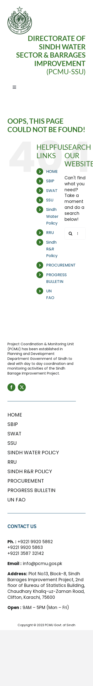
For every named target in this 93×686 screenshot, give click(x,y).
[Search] (70, 233)
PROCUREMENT (61, 265)
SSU (49, 200)
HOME (52, 171)
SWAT (52, 190)
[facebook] (11, 387)
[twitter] (22, 387)
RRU (50, 232)
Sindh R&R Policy (52, 249)
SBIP (50, 181)
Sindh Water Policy (52, 216)
